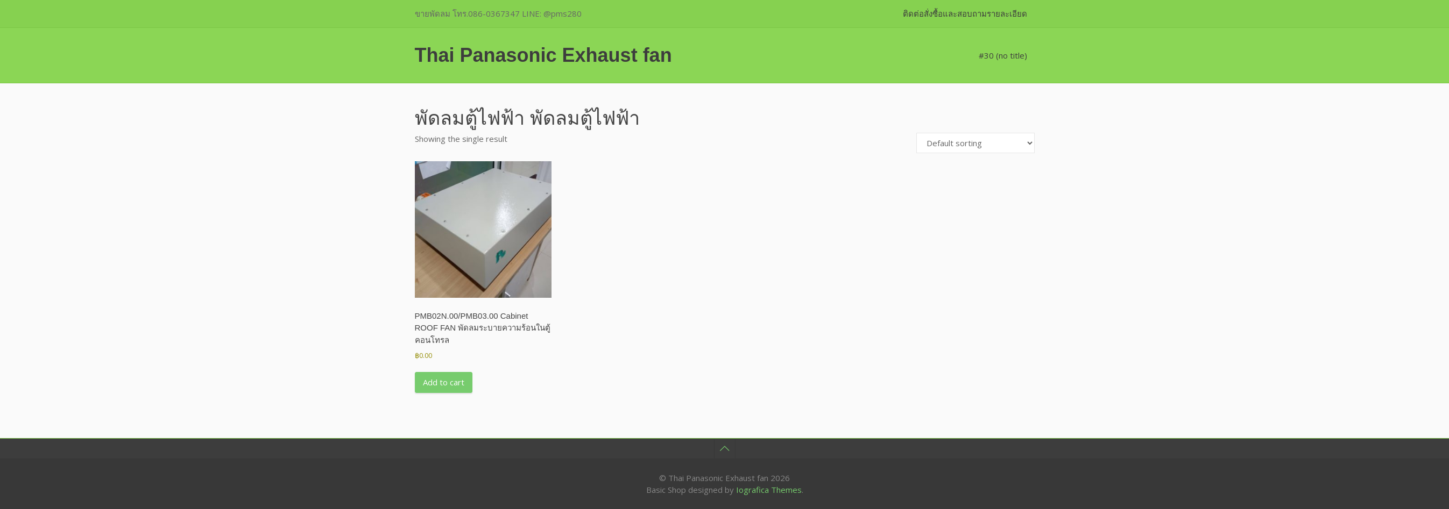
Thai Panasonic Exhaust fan (543, 55)
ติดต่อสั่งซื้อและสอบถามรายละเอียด (965, 13)
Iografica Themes (769, 489)
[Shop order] (975, 143)
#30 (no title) (1003, 55)
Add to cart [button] (443, 382)
